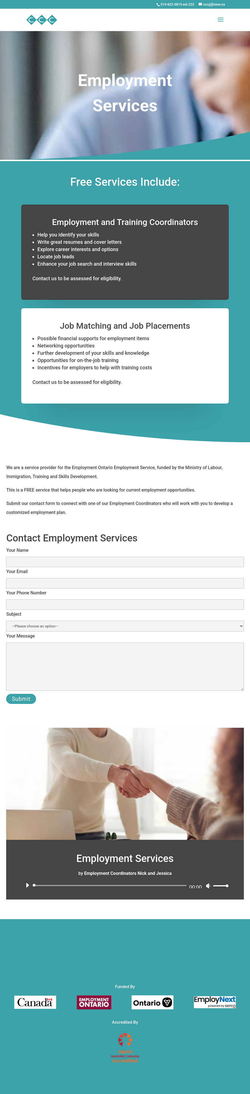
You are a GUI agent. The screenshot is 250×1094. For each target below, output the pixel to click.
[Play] (27, 885)
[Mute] (208, 885)
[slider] (110, 885)
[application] (125, 885)
